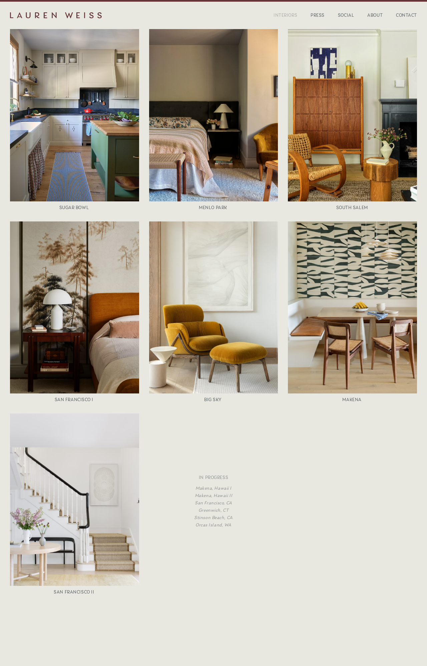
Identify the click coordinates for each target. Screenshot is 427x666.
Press (318, 15)
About (375, 15)
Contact (406, 15)
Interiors (285, 15)
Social (346, 15)
